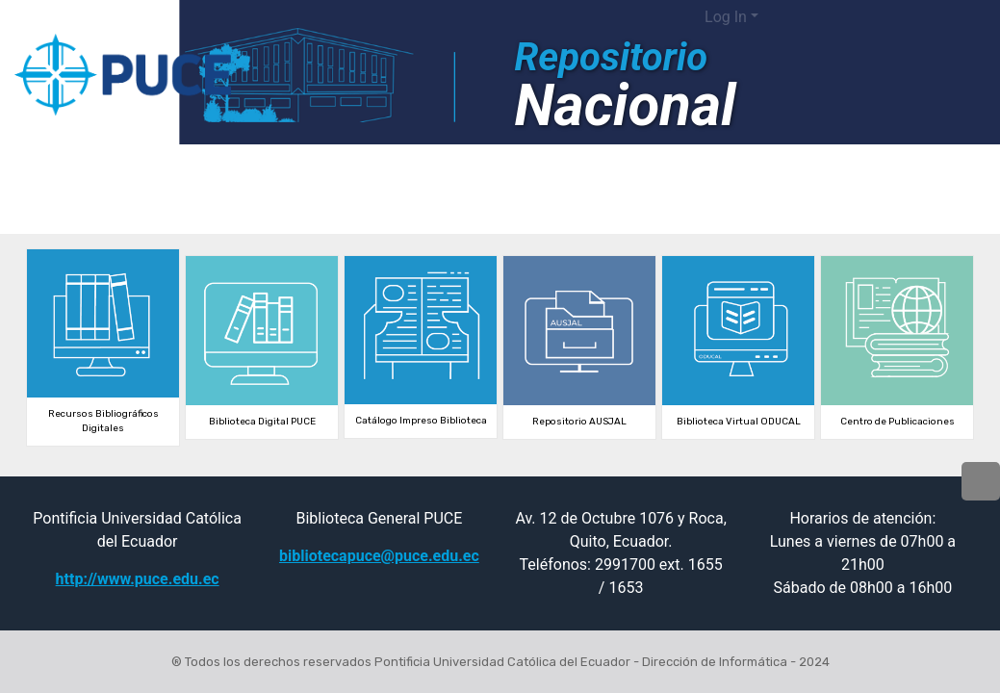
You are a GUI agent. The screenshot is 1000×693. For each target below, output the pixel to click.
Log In (726, 17)
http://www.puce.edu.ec (137, 579)
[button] (814, 17)
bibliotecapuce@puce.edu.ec (379, 556)
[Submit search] (843, 17)
